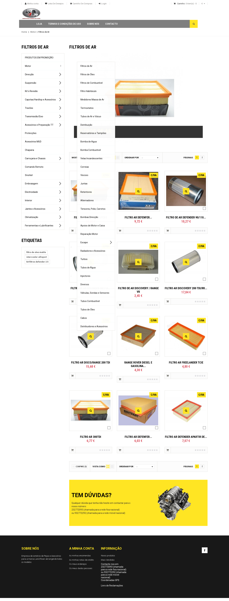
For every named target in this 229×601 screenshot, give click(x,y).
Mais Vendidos (107, 552)
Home (24, 24)
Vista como (104, 149)
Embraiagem (31, 175)
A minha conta (81, 540)
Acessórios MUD (33, 133)
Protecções (30, 125)
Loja (67, 13)
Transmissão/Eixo (34, 108)
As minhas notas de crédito (81, 552)
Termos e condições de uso (92, 13)
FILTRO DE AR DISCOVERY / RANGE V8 (138, 282)
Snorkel (29, 167)
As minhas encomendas (80, 547)
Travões (29, 100)
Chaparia (29, 142)
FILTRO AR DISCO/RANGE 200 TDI (90, 354)
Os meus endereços (78, 556)
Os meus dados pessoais (80, 560)
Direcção (29, 66)
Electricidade (31, 184)
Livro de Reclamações (112, 577)
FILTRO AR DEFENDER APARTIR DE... (186, 428)
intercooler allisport (36, 249)
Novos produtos (108, 547)
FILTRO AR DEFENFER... (138, 209)
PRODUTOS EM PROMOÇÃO (39, 49)
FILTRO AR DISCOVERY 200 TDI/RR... (186, 280)
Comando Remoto (34, 159)
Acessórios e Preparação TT (39, 117)
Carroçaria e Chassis (35, 150)
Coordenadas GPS (110, 572)
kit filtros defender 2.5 (37, 254)
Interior (28, 192)
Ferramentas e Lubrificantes (39, 217)
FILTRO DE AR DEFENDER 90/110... (186, 209)
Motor (33, 24)
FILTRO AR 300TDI (90, 428)
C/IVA (106, 167)
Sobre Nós (121, 13)
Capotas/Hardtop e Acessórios (40, 91)
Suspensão (30, 75)
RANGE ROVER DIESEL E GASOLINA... (138, 356)
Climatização (31, 209)
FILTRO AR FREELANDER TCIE (186, 354)
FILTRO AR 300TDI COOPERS (90, 209)
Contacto (139, 13)
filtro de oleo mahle (36, 244)
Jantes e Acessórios (35, 201)
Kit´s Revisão (31, 83)
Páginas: (188, 149)
